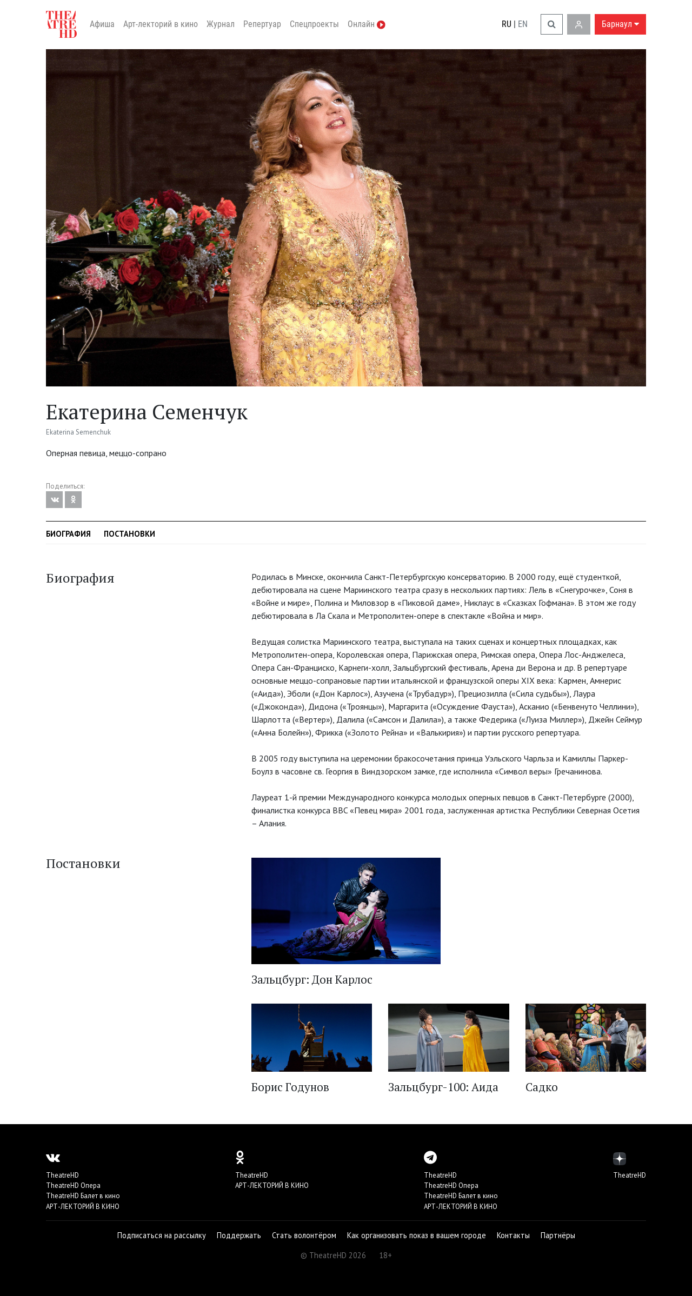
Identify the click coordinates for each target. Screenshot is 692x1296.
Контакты (513, 1235)
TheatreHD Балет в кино (83, 1195)
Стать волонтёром (304, 1235)
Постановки (129, 534)
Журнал (221, 24)
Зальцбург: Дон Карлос (311, 979)
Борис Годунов (290, 1086)
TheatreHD (62, 1175)
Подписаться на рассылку (161, 1235)
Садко (541, 1086)
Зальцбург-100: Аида (443, 1086)
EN (523, 24)
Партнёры (558, 1235)
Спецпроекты (314, 24)
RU (506, 24)
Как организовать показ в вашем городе (416, 1235)
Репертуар (262, 24)
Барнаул (620, 24)
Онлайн (366, 24)
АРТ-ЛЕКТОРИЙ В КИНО (82, 1206)
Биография (68, 534)
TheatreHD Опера (73, 1185)
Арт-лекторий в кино (160, 24)
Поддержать (239, 1235)
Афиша (102, 24)
